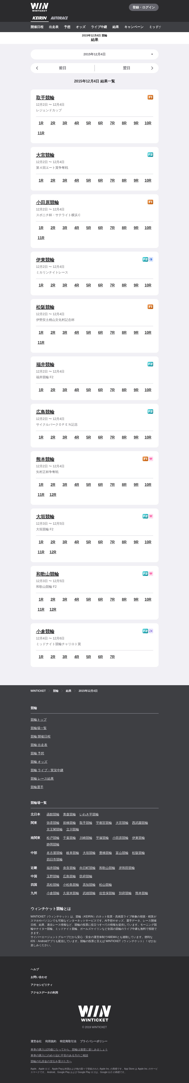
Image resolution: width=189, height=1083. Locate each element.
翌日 (139, 68)
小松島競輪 (71, 884)
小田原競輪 (47, 202)
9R (136, 123)
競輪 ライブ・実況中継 (47, 770)
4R (76, 123)
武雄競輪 (89, 893)
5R (88, 123)
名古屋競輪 (55, 853)
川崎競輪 (86, 838)
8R (124, 123)
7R (112, 123)
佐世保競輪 (107, 893)
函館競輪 (53, 814)
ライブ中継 (99, 27)
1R (41, 123)
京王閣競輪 (55, 829)
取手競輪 (45, 97)
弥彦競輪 (53, 823)
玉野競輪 (53, 876)
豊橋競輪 (105, 853)
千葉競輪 (69, 838)
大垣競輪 (45, 516)
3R (64, 123)
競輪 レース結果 (42, 778)
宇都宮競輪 (104, 823)
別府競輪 (125, 893)
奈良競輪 (69, 868)
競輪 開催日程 (41, 736)
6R (100, 123)
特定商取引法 (68, 1041)
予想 (67, 27)
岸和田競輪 (127, 868)
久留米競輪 (71, 893)
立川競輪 (72, 829)
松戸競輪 (53, 838)
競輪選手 (37, 787)
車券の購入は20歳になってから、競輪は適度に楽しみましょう (69, 1049)
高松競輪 (53, 884)
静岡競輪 (53, 844)
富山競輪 (122, 853)
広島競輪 (45, 411)
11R (41, 133)
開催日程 (37, 27)
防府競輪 (86, 876)
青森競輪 (69, 814)
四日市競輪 (55, 859)
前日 (50, 68)
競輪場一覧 (39, 728)
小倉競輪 (45, 631)
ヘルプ (35, 969)
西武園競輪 (140, 823)
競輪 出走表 (39, 745)
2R (53, 123)
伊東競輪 (45, 259)
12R (53, 495)
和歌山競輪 (47, 574)
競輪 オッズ (39, 762)
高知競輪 (89, 884)
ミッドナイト (158, 27)
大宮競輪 (45, 155)
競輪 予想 (37, 753)
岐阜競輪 (72, 853)
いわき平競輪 (89, 814)
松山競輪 (105, 884)
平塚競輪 (102, 838)
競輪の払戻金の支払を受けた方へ (51, 1061)
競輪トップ (39, 719)
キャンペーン (134, 27)
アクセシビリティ (42, 984)
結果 (115, 27)
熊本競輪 (45, 459)
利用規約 (50, 1041)
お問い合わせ (39, 977)
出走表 (54, 27)
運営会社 (36, 1041)
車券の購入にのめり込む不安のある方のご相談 (59, 1055)
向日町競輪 (88, 868)
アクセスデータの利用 (44, 992)
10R (148, 123)
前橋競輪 (69, 823)
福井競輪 (45, 364)
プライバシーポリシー (93, 1041)
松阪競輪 (45, 307)
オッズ (80, 27)
